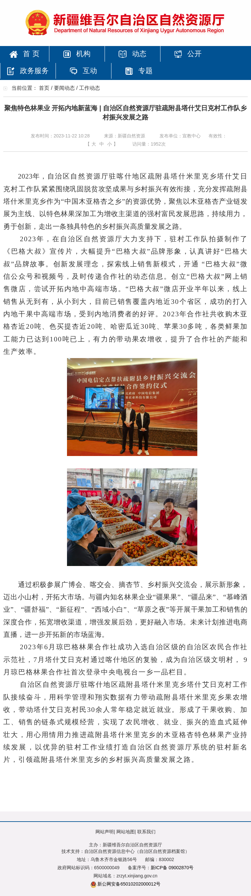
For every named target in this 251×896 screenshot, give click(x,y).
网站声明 (104, 831)
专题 (139, 71)
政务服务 (27, 71)
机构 (76, 54)
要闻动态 (64, 88)
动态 (132, 54)
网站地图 (125, 831)
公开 (188, 54)
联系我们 (146, 831)
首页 (44, 88)
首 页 (24, 54)
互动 (83, 71)
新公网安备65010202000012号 (128, 884)
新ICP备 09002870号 (172, 867)
